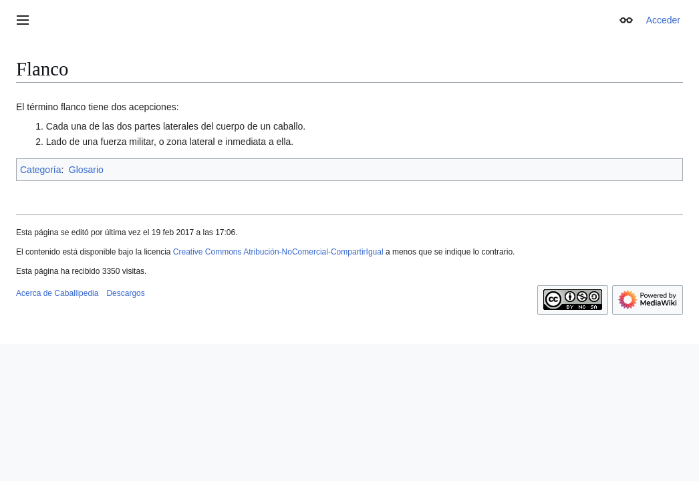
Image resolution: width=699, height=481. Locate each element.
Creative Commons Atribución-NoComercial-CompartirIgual (278, 252)
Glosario (86, 169)
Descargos (125, 293)
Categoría (40, 169)
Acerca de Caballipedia (57, 293)
